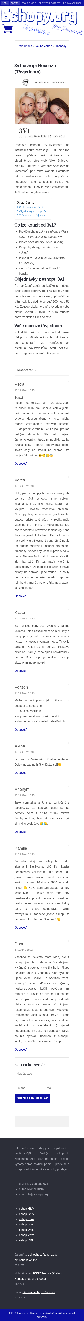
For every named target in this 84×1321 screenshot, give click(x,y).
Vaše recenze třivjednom (32, 215)
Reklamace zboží (72, 3)
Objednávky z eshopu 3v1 (33, 211)
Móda (5, 3)
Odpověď (21, 463)
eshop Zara (26, 1219)
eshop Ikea (26, 1224)
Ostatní (15, 3)
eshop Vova (26, 1235)
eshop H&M (26, 1208)
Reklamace (25, 46)
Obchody (60, 46)
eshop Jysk (26, 1229)
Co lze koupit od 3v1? (31, 207)
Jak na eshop (43, 46)
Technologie (29, 3)
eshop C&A (26, 1214)
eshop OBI (26, 1240)
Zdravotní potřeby (49, 3)
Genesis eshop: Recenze (39, 1292)
